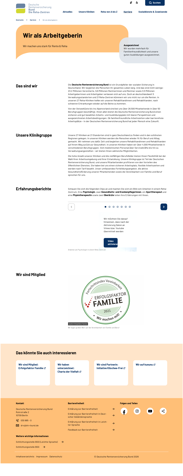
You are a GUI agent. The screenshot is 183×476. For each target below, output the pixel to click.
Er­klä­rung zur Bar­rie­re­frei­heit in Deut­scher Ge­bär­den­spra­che (87, 415)
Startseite (20, 20)
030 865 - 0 (26, 420)
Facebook (125, 410)
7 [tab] (129, 206)
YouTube (151, 410)
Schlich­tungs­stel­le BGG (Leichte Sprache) (37, 441)
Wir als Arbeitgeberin (50, 20)
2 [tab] (109, 206)
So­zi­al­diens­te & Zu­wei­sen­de (152, 11)
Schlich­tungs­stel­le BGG (27, 446)
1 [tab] (105, 206)
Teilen (163, 411)
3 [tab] (113, 206)
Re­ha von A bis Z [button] (109, 11)
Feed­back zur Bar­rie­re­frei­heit (83, 429)
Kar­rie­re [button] (128, 11)
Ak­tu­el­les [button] (67, 11)
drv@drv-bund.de (30, 425)
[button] (155, 3)
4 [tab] (117, 206)
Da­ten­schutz (55, 456)
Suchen (157, 2)
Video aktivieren (113, 242)
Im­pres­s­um (42, 456)
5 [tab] (121, 206)
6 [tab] (125, 206)
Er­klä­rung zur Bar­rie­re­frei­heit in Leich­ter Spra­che (87, 423)
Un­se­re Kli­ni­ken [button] (86, 11)
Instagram (138, 410)
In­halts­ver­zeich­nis (25, 456)
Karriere (33, 20)
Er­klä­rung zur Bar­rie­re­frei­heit (83, 408)
